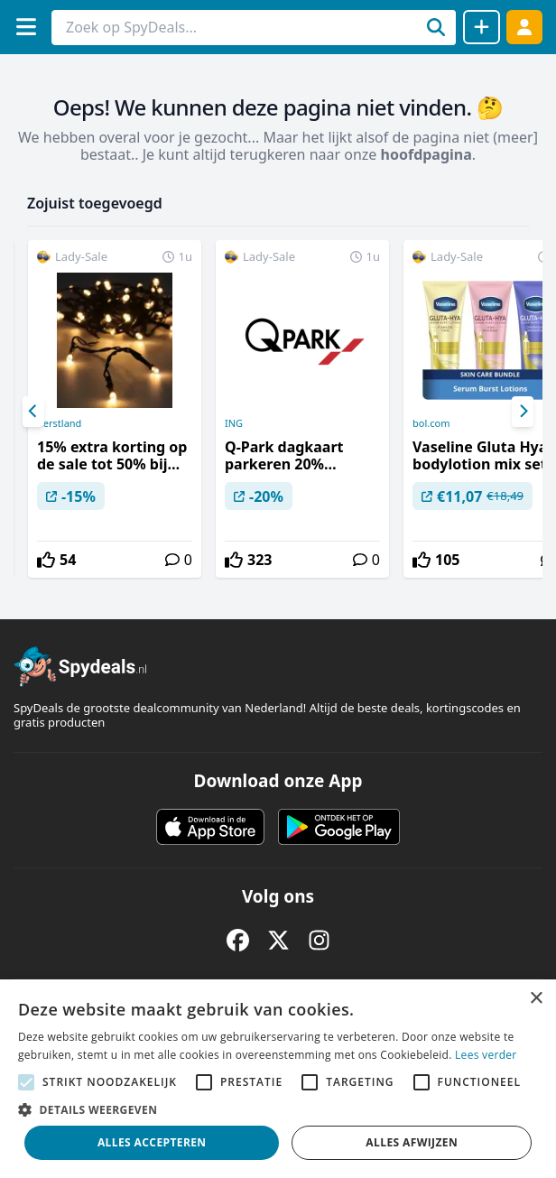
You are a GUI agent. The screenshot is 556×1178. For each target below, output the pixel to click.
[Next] (522, 411)
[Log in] (524, 26)
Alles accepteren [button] (152, 1142)
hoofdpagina (426, 154)
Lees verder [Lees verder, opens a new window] (486, 1054)
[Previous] (33, 411)
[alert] (278, 1078)
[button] (278, 1109)
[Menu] (26, 26)
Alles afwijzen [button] (412, 1142)
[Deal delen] (481, 27)
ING (234, 423)
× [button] (535, 999)
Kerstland (59, 423)
